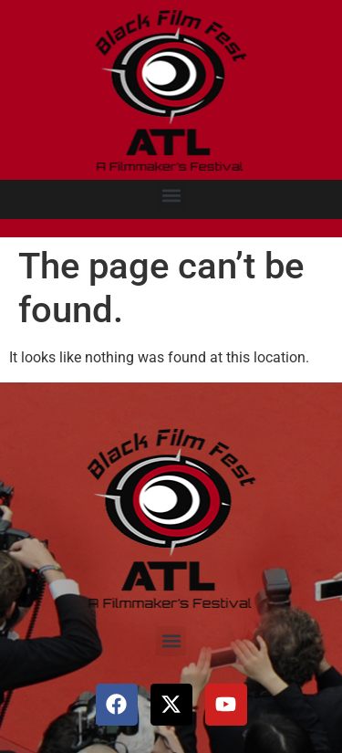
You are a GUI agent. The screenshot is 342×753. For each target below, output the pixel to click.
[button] (171, 195)
